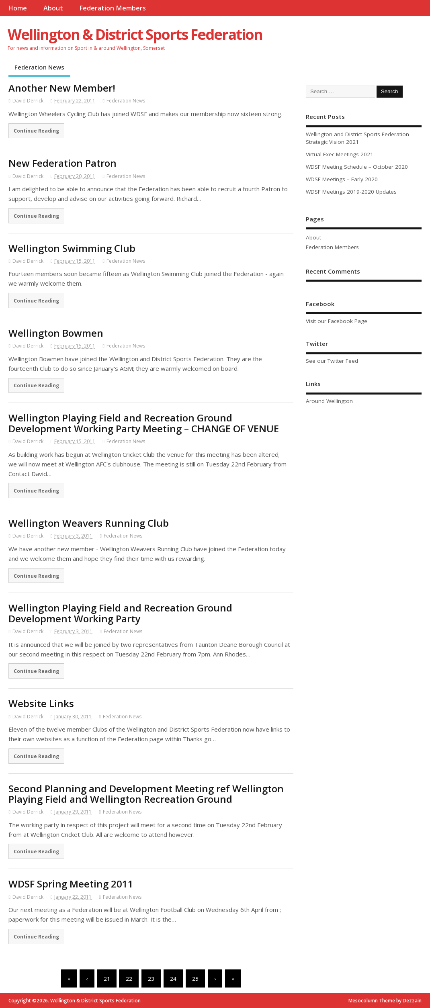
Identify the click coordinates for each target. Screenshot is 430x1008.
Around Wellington (329, 401)
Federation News (39, 67)
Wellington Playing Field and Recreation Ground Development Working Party (120, 613)
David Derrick (27, 100)
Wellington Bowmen (55, 332)
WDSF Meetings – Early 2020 (342, 179)
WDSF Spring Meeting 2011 (70, 883)
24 (173, 978)
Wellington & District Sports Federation (135, 34)
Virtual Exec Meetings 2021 (339, 154)
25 (195, 978)
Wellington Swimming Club (71, 248)
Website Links (41, 703)
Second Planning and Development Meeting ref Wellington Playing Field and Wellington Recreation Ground (146, 794)
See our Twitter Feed (332, 360)
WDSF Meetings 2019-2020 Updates (351, 191)
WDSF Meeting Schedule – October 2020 (357, 166)
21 (107, 978)
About (53, 8)
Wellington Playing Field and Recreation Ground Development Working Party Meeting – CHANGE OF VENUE (143, 423)
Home (17, 8)
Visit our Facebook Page (336, 321)
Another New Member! (61, 87)
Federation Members (112, 8)
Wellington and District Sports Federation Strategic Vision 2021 (357, 138)
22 (129, 978)
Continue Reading (36, 130)
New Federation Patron (62, 163)
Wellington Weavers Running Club (88, 523)
